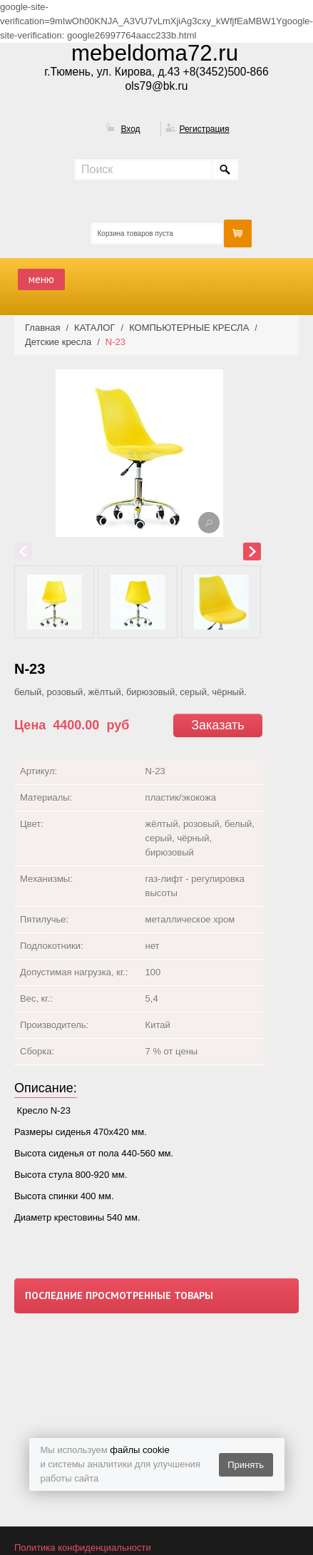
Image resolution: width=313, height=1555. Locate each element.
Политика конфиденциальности (82, 1547)
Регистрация (204, 129)
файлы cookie (139, 1449)
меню (41, 279)
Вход (130, 129)
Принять (245, 1464)
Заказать (217, 725)
